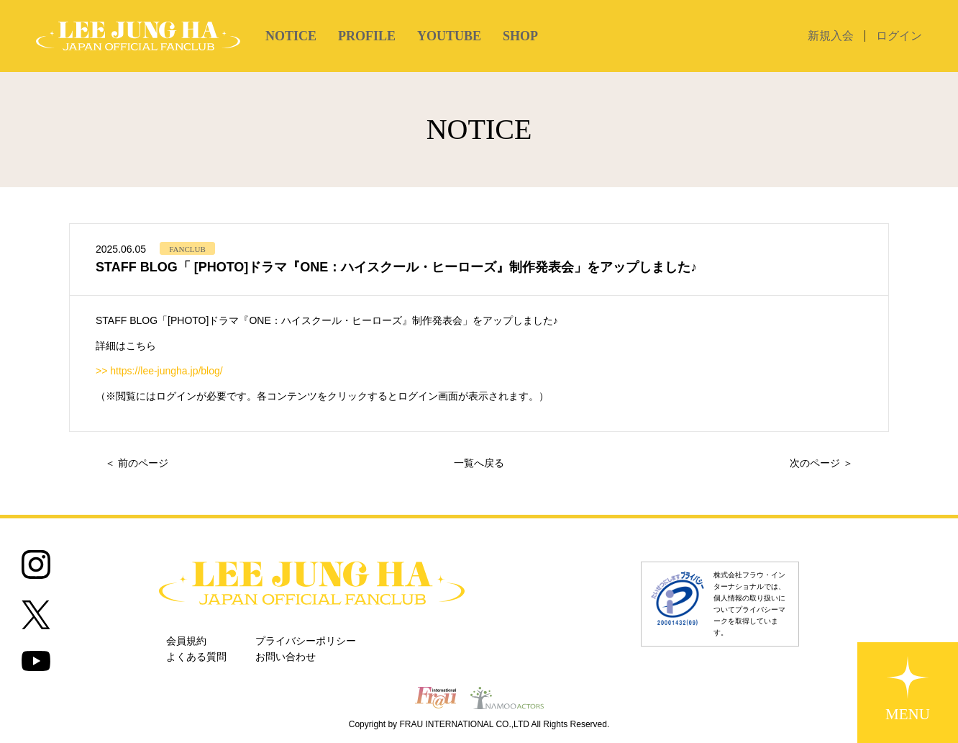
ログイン (899, 36)
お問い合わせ (285, 657)
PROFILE (367, 36)
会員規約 (186, 641)
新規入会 (831, 36)
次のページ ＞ (821, 463)
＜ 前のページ (136, 463)
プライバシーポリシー (305, 641)
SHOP (520, 36)
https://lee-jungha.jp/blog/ (166, 371)
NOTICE (290, 36)
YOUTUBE (449, 36)
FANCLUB (187, 249)
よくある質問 (196, 657)
